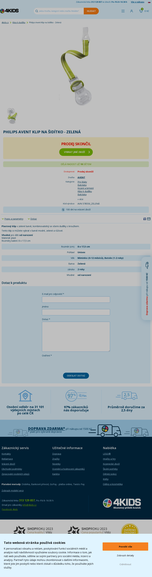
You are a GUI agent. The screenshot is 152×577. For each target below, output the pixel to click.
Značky (56, 458)
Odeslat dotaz (76, 375)
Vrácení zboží (8, 463)
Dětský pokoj (110, 473)
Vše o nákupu (137, 2)
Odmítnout (125, 564)
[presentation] (66, 364)
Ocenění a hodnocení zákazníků (68, 468)
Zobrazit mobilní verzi (13, 490)
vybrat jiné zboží (77, 151)
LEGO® (107, 453)
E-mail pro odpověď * (53, 293)
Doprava (56, 453)
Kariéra (56, 473)
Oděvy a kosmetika (113, 484)
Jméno (45, 306)
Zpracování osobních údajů (15, 473)
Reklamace (7, 458)
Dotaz (33, 218)
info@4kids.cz (29, 504)
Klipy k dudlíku (19, 22)
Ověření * (47, 355)
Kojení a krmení (86, 188)
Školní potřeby (110, 468)
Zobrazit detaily (125, 555)
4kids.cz (5, 22)
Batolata (82, 184)
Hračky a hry (109, 458)
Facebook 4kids (10, 509)
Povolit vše (125, 546)
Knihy (105, 479)
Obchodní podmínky (12, 468)
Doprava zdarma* (46, 428)
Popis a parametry (13, 218)
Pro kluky (82, 181)
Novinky (56, 463)
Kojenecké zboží (111, 463)
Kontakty (6, 453)
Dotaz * (46, 319)
